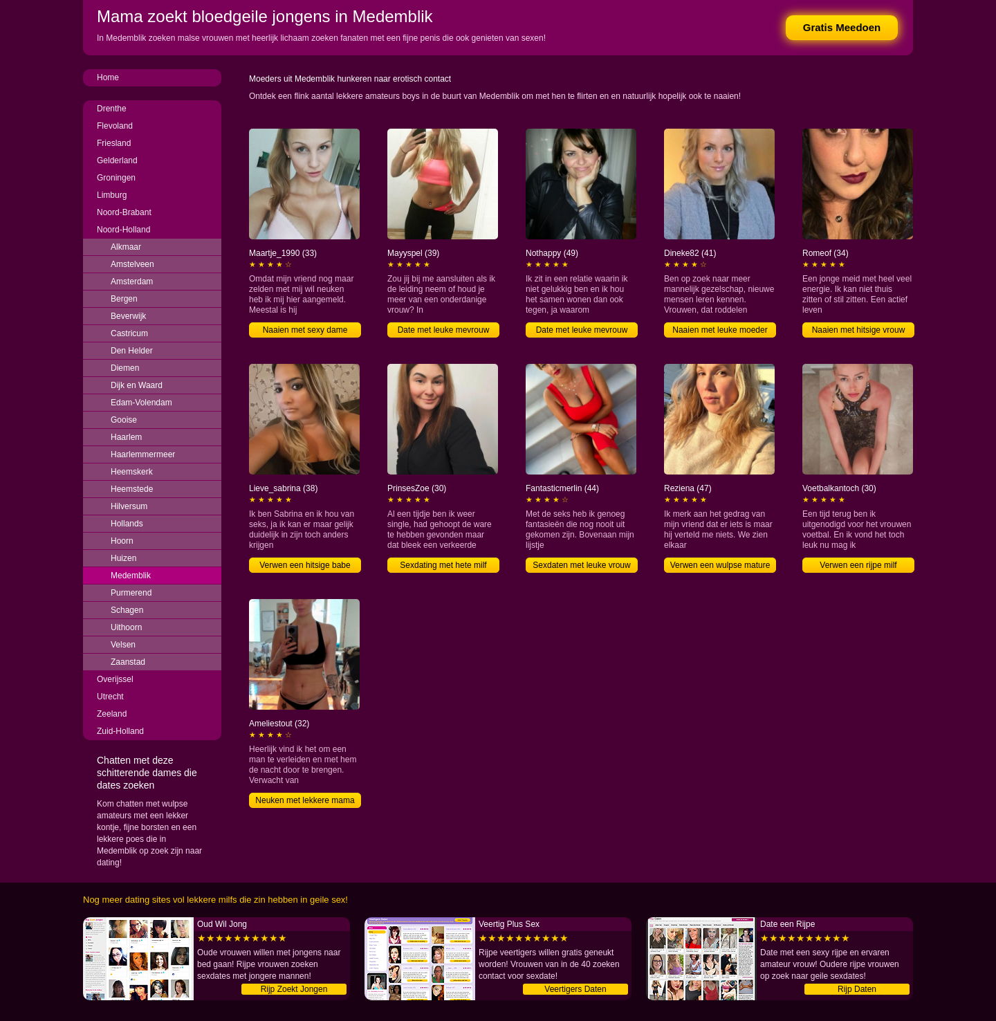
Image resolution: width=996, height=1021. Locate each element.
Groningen (116, 178)
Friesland (114, 143)
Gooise (124, 420)
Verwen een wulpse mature (720, 565)
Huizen (123, 558)
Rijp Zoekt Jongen (294, 989)
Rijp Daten (857, 989)
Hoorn (122, 541)
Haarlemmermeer (143, 454)
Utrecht (110, 696)
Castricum (129, 333)
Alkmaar (126, 247)
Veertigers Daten (575, 989)
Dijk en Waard (137, 385)
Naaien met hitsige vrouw (858, 330)
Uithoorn (126, 627)
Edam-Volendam (141, 402)
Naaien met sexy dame (305, 330)
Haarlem (126, 437)
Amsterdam (132, 281)
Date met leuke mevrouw (444, 330)
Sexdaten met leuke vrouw (581, 565)
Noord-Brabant (124, 212)
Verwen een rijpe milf (858, 565)
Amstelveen (132, 264)
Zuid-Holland (120, 731)
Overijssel (115, 679)
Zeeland (112, 714)
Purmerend (131, 593)
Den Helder (132, 351)
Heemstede (132, 489)
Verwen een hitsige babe (304, 565)
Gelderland (117, 160)
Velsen (123, 645)
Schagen (127, 610)
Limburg (112, 195)
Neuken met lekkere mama (304, 800)
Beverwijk (128, 316)
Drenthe (112, 108)
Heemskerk (132, 472)
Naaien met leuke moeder (719, 330)
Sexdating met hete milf (443, 565)
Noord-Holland (123, 229)
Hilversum (129, 506)
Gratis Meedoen (842, 27)
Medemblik (131, 575)
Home (108, 77)
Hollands (127, 523)
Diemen (125, 368)
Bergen (124, 299)
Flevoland (115, 126)
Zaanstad (128, 662)
